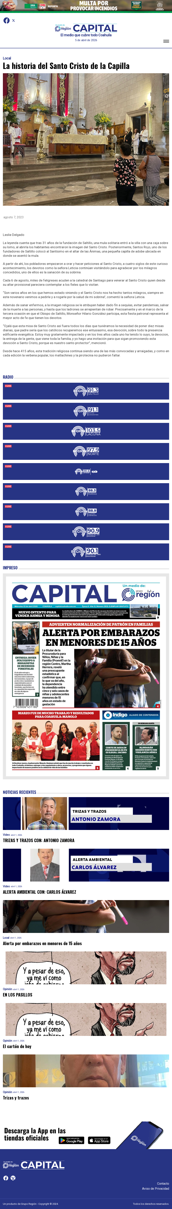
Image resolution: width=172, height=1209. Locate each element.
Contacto (163, 1183)
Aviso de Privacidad (155, 1188)
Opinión (7, 989)
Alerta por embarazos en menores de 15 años (42, 943)
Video (6, 834)
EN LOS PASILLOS (17, 994)
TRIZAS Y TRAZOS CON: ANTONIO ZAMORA (38, 840)
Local (7, 58)
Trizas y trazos (16, 1097)
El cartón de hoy (17, 1046)
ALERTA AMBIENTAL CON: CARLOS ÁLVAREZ (39, 891)
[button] (166, 41)
